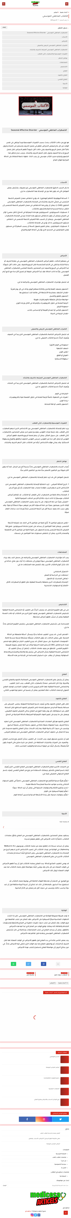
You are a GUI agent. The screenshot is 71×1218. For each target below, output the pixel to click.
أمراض (55, 12)
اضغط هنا (63, 1176)
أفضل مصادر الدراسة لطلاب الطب (50, 1133)
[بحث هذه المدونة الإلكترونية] (38, 1186)
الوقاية (64, 88)
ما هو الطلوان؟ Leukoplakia (51, 1078)
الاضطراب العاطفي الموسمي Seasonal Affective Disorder (47, 33)
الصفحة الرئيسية (61, 1154)
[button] (43, 964)
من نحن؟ (63, 1161)
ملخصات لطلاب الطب (59, 1157)
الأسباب (64, 37)
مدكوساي (28, 1211)
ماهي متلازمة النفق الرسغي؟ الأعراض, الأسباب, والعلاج (44, 1138)
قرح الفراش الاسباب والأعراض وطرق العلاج (46, 1099)
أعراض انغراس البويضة (52, 1067)
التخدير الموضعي (54, 1057)
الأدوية (64, 84)
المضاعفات (63, 62)
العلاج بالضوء (62, 75)
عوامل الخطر (62, 58)
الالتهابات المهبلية (54, 1089)
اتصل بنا (63, 1168)
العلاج (65, 71)
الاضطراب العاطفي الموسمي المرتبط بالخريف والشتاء (48, 50)
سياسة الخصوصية (60, 1164)
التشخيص (63, 67)
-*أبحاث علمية (64, 12)
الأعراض (64, 41)
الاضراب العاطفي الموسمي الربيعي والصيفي (52, 45)
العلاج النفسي (62, 79)
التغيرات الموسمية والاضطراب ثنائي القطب (52, 54)
